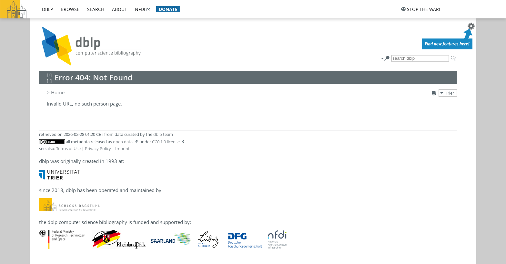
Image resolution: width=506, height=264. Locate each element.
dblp (47, 9)
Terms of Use (68, 148)
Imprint (122, 148)
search (95, 9)
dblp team (163, 134)
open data (123, 142)
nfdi (140, 9)
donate (168, 9)
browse (70, 9)
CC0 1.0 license (166, 142)
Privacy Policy (98, 148)
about (119, 9)
